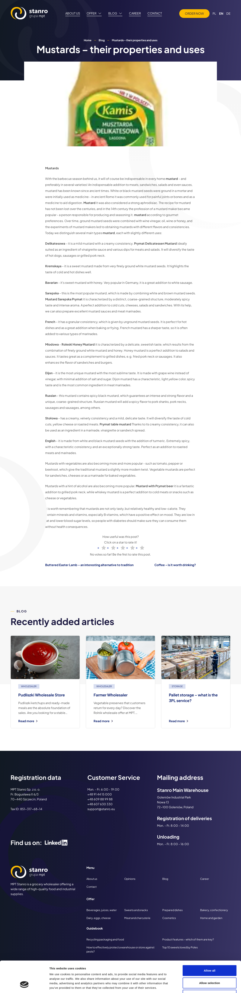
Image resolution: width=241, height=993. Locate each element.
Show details (197, 985)
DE (228, 13)
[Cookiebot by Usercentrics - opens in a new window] (24, 985)
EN (221, 13)
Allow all (209, 943)
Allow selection (209, 956)
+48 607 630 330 (100, 804)
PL (214, 13)
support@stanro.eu (101, 809)
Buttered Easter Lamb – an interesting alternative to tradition (89, 565)
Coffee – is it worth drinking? (175, 565)
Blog (102, 40)
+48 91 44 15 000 (99, 794)
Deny (209, 968)
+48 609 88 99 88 (100, 799)
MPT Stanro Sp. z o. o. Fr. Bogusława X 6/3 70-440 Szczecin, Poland (29, 794)
